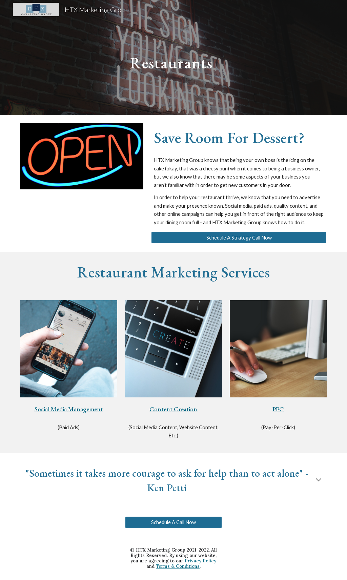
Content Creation (173, 409)
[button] (318, 480)
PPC (278, 409)
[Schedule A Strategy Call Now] (238, 237)
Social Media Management (69, 409)
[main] (173, 57)
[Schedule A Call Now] (173, 522)
